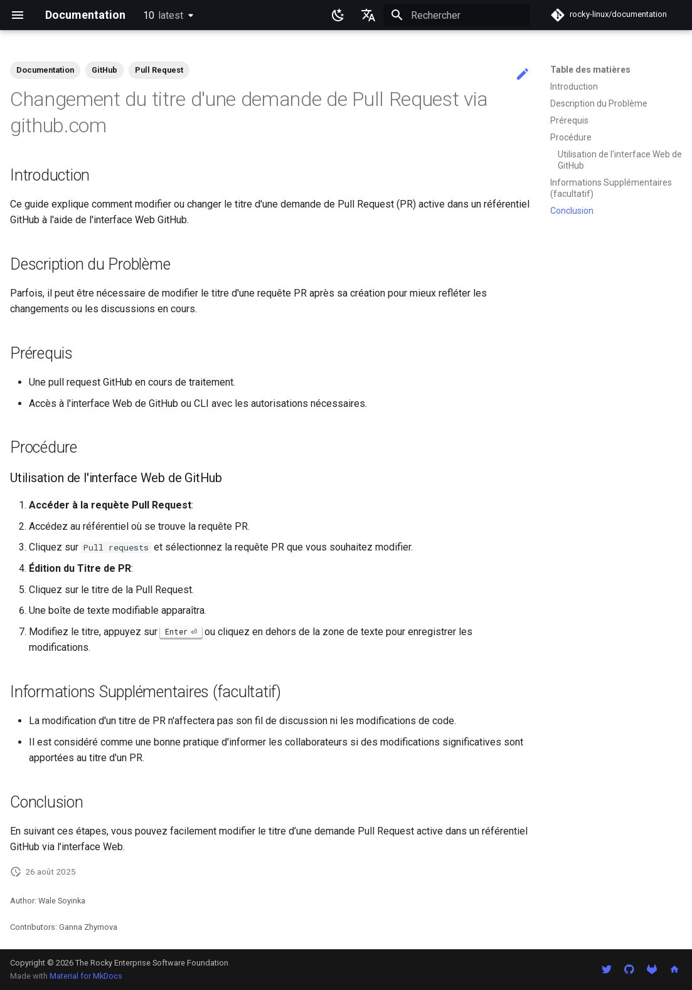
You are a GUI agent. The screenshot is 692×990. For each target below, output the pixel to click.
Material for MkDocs (86, 976)
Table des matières (590, 70)
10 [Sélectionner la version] (163, 15)
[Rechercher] (456, 15)
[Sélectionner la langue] (368, 15)
